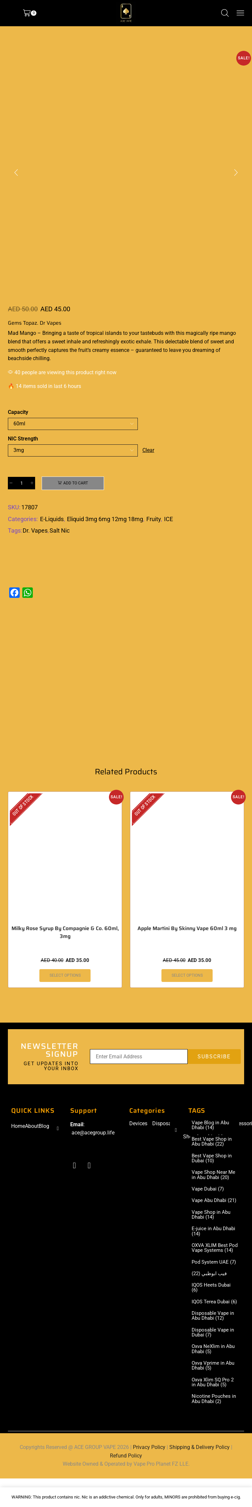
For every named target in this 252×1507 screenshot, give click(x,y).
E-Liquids (52, 519)
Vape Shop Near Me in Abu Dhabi (215, 1177)
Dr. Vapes (35, 530)
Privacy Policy (149, 1476)
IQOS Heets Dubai (212, 1308)
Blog (44, 1127)
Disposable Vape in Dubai (214, 1359)
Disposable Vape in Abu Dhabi (214, 1342)
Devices (138, 1124)
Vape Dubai (209, 1191)
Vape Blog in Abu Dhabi (211, 1126)
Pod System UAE (211, 1279)
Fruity (153, 519)
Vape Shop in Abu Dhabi (212, 1223)
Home (18, 1127)
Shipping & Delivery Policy (199, 1476)
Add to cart (75, 483)
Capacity (18, 412)
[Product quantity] (21, 483)
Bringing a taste (60, 333)
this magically (192, 333)
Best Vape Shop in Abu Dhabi (213, 1143)
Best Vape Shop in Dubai (213, 1160)
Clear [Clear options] (148, 450)
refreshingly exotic (113, 341)
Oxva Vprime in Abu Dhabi (214, 1393)
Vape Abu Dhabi (210, 1206)
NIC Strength (23, 439)
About (32, 1127)
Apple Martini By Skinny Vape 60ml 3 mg (187, 929)
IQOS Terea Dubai (212, 1325)
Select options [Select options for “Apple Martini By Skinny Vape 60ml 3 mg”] (187, 976)
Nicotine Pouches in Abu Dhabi (215, 1427)
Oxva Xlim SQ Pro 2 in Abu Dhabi (214, 1410)
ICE (168, 519)
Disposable (165, 1124)
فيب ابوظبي (210, 1293)
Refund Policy (126, 1484)
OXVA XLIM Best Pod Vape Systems (213, 1260)
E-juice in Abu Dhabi (207, 1240)
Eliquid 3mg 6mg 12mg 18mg (105, 519)
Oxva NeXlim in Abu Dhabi (215, 1376)
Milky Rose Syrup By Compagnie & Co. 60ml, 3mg (65, 933)
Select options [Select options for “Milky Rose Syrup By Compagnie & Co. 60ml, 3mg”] (65, 976)
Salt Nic (60, 530)
